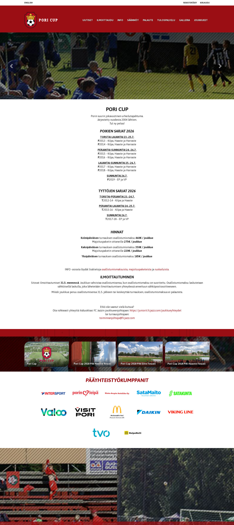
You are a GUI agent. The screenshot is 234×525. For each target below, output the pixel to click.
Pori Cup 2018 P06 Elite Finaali (138, 363)
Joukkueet (201, 20)
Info (120, 20)
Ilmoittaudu (105, 20)
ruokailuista (162, 269)
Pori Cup (32, 363)
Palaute (148, 20)
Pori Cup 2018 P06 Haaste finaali (92, 363)
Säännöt (133, 20)
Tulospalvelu (166, 20)
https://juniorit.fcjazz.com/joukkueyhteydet (155, 310)
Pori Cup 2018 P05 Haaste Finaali (186, 363)
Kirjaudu (205, 3)
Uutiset (88, 20)
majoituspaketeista (140, 269)
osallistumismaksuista (115, 269)
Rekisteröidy (190, 3)
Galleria (184, 20)
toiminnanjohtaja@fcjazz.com (117, 317)
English (28, 3)
